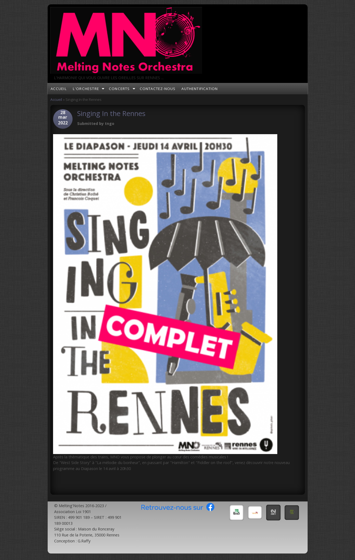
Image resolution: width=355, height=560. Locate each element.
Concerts (119, 88)
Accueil (59, 88)
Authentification (199, 88)
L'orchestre (86, 88)
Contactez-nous (158, 88)
